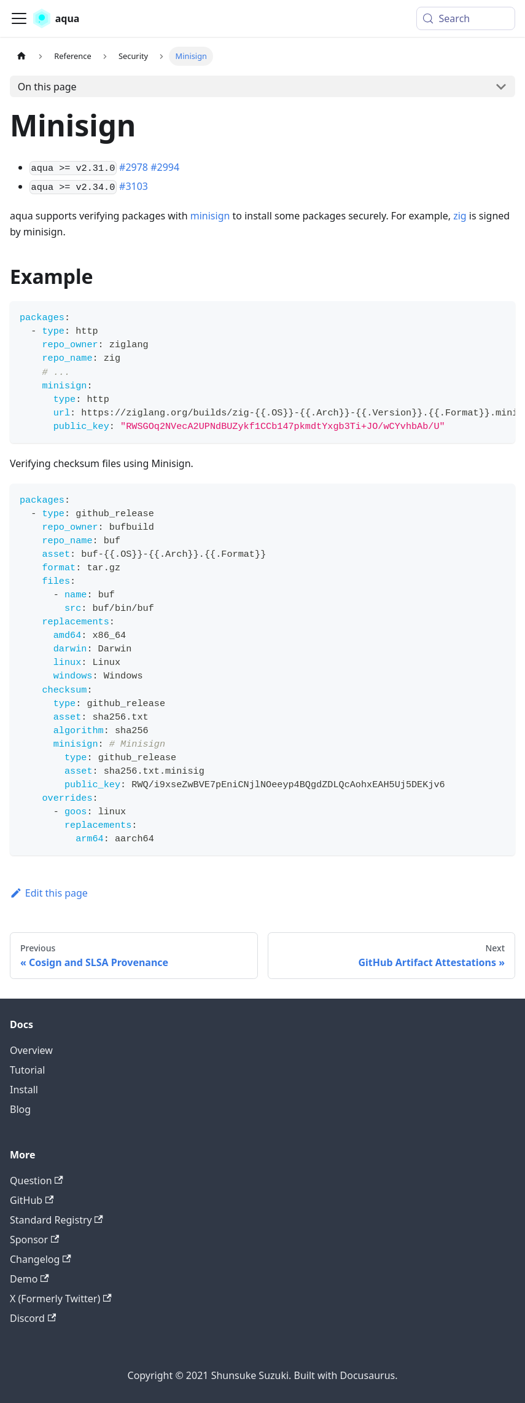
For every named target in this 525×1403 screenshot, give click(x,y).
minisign (210, 215)
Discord (33, 1318)
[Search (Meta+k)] (465, 18)
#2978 (133, 167)
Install (24, 1089)
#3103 (133, 186)
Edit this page (49, 893)
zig (460, 215)
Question (36, 1180)
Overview (31, 1050)
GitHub (31, 1200)
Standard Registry (56, 1220)
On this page (47, 86)
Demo (29, 1279)
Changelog (40, 1259)
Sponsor (34, 1239)
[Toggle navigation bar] (19, 18)
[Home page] (21, 56)
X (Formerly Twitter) (61, 1298)
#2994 (164, 167)
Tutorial (27, 1070)
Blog (20, 1109)
